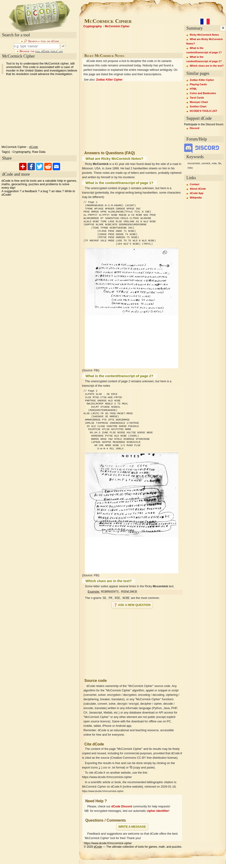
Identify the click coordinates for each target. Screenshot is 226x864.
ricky (190, 167)
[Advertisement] (132, 641)
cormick (205, 163)
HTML (193, 88)
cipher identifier (158, 811)
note (214, 163)
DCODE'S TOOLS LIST (203, 110)
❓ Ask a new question (132, 605)
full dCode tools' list (49, 51)
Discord (194, 128)
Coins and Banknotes (203, 93)
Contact (194, 184)
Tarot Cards (197, 97)
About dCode (198, 188)
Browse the (41, 51)
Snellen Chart (198, 106)
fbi (219, 163)
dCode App (196, 193)
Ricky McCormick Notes (204, 34)
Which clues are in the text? (207, 65)
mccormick (194, 163)
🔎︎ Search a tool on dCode (41, 41)
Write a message (132, 826)
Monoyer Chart (199, 102)
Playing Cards (198, 84)
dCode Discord (121, 806)
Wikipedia (196, 197)
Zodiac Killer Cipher (109, 79)
